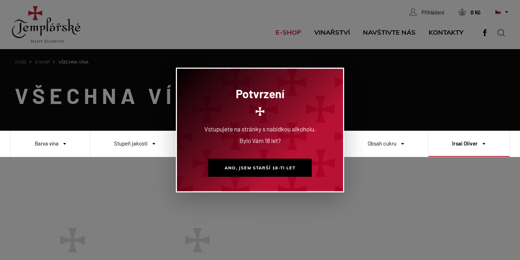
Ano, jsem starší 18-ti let (260, 167)
